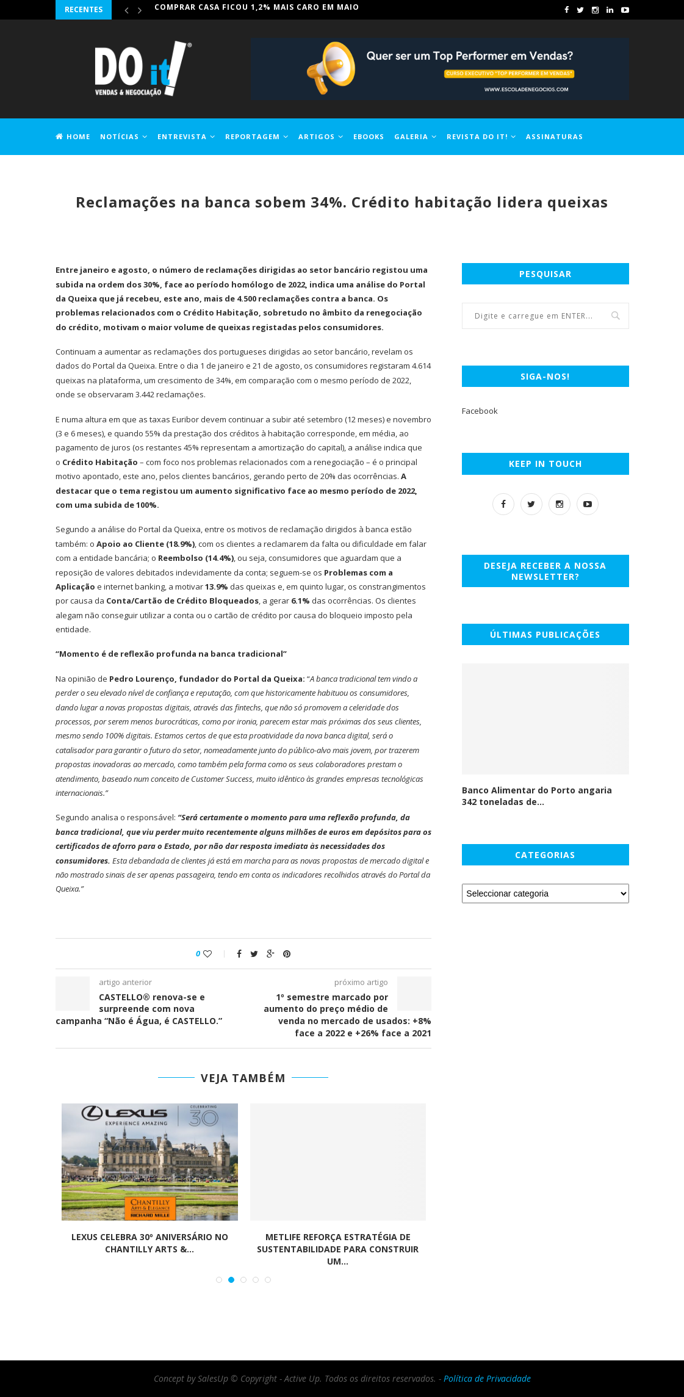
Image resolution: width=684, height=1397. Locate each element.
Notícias (119, 136)
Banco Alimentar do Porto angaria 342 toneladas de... (537, 795)
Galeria (411, 136)
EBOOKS (368, 136)
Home (73, 136)
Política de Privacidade (487, 1378)
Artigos (316, 136)
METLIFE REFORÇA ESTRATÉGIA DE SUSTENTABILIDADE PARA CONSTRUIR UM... (338, 1248)
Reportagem (252, 136)
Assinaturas (554, 136)
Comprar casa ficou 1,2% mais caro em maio (256, 9)
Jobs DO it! (79, 171)
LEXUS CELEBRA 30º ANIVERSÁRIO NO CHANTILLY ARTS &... (149, 1243)
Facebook (480, 410)
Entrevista (182, 136)
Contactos (136, 171)
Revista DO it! (477, 136)
